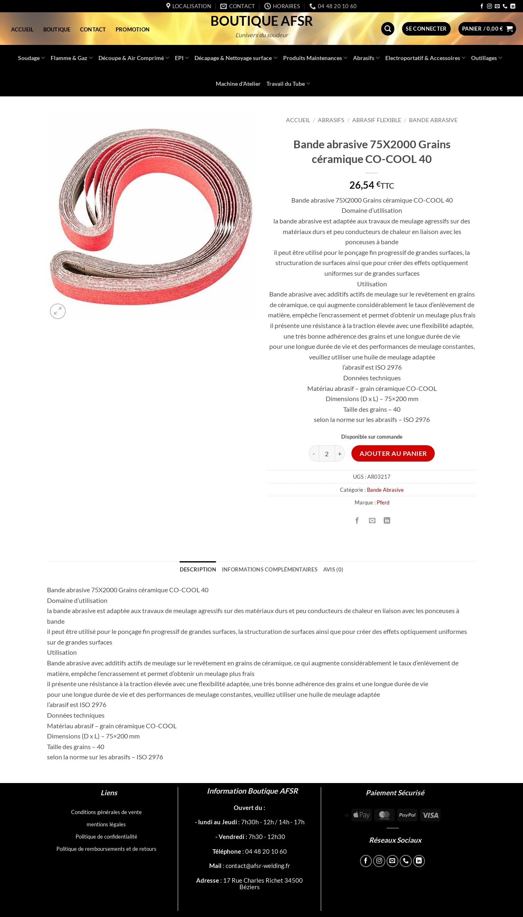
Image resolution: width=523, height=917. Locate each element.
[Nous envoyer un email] (497, 6)
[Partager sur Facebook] (357, 520)
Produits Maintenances (315, 58)
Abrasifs (366, 58)
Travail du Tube (288, 83)
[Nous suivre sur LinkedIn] (512, 6)
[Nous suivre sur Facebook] (481, 6)
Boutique (57, 29)
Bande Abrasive (433, 120)
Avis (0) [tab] (333, 569)
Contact (93, 29)
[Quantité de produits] (327, 453)
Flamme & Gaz (72, 58)
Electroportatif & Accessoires (425, 58)
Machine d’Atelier (238, 83)
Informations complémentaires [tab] (269, 569)
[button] (387, 29)
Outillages (486, 58)
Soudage (31, 58)
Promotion (133, 29)
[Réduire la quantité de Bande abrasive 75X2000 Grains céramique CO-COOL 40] (314, 453)
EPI (182, 58)
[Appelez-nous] (505, 6)
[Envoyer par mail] (372, 520)
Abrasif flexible (376, 120)
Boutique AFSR (261, 20)
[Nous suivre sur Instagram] (489, 6)
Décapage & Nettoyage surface (235, 58)
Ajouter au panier (393, 453)
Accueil (22, 29)
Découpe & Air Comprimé (133, 58)
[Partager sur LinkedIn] (386, 520)
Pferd (383, 502)
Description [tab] (198, 569)
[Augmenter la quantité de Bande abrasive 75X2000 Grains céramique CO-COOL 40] (340, 453)
